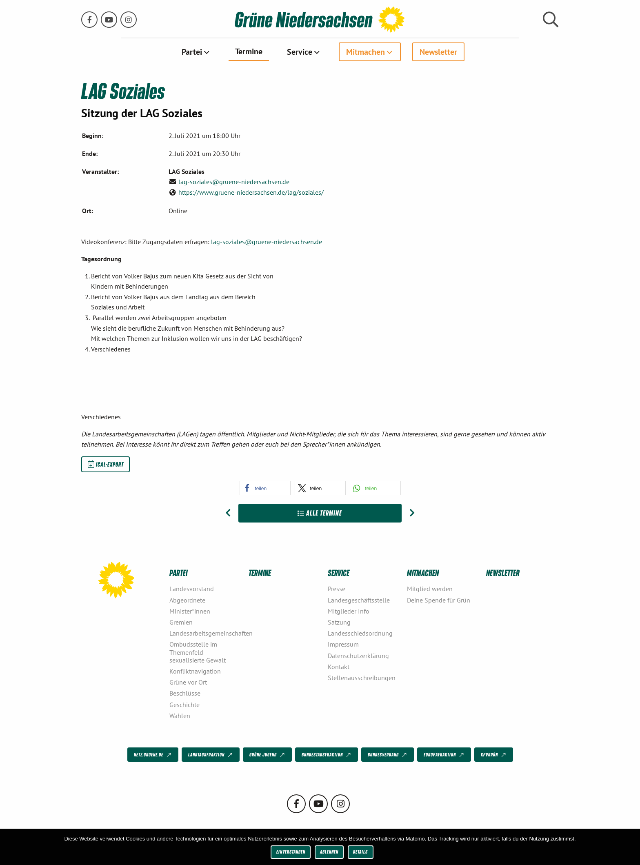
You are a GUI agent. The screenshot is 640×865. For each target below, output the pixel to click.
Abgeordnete (187, 600)
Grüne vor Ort (188, 682)
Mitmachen (365, 52)
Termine (248, 51)
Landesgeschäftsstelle (359, 600)
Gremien (181, 622)
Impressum (343, 644)
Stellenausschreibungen (362, 678)
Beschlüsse (184, 693)
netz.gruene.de (153, 754)
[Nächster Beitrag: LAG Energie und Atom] (412, 513)
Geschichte (184, 704)
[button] (265, 488)
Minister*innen (189, 611)
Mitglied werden (430, 589)
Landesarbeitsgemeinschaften (205, 633)
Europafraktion (444, 754)
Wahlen (179, 715)
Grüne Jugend (267, 754)
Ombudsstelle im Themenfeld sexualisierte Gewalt (197, 652)
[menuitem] (196, 51)
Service (299, 52)
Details (360, 851)
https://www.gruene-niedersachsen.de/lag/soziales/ (251, 192)
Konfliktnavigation (195, 671)
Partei (192, 52)
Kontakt (338, 666)
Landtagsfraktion (211, 754)
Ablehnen (329, 851)
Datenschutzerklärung (358, 655)
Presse (336, 589)
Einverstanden (290, 851)
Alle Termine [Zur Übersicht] (320, 513)
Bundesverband (388, 754)
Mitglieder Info (348, 611)
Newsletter (438, 52)
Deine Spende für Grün (438, 600)
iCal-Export (106, 464)
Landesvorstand (191, 589)
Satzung (339, 622)
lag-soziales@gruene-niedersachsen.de (233, 182)
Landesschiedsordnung (360, 633)
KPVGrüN (494, 754)
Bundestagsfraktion (327, 754)
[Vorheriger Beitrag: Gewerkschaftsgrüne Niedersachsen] (228, 513)
